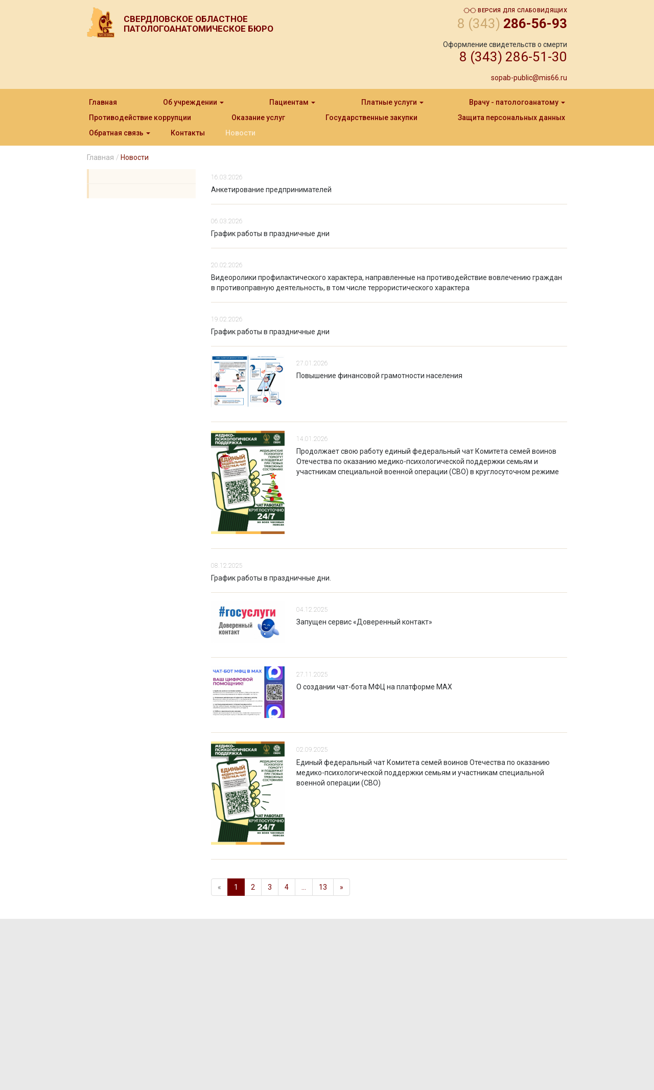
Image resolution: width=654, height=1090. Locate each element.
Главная (103, 102)
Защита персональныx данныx (511, 117)
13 (323, 887)
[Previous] (219, 887)
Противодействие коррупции (140, 117)
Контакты (188, 133)
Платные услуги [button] (392, 102)
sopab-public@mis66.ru (529, 78)
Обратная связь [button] (119, 133)
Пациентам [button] (292, 102)
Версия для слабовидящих (515, 10)
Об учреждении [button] (193, 102)
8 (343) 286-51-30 (513, 56)
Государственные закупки (371, 117)
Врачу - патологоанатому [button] (517, 102)
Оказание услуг (258, 117)
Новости (240, 133)
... (303, 887)
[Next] (341, 887)
